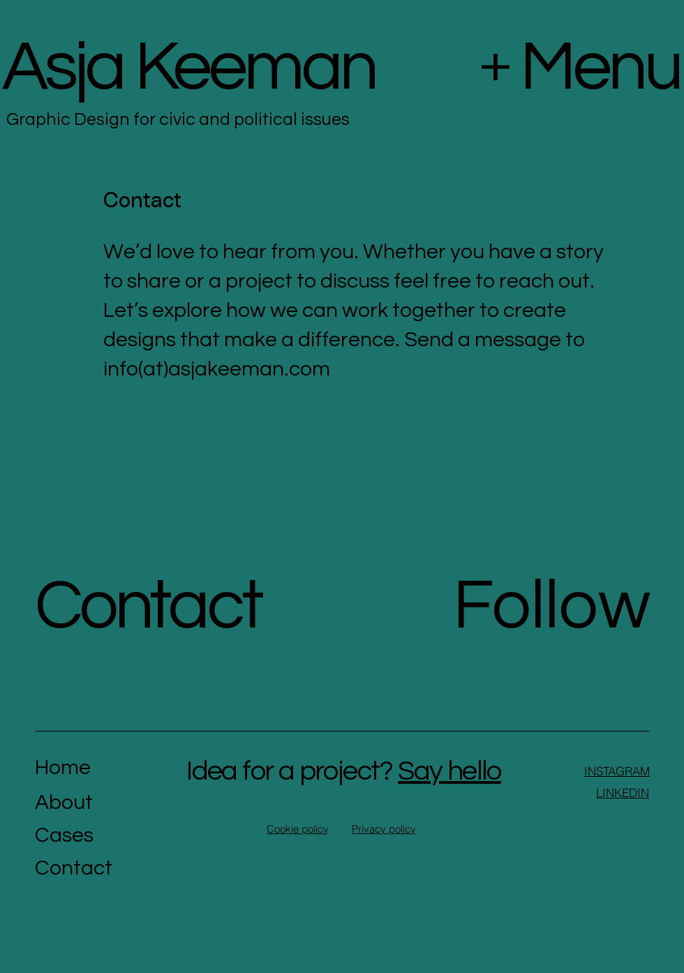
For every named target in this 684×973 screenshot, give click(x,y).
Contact (148, 606)
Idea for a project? (343, 771)
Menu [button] (600, 67)
